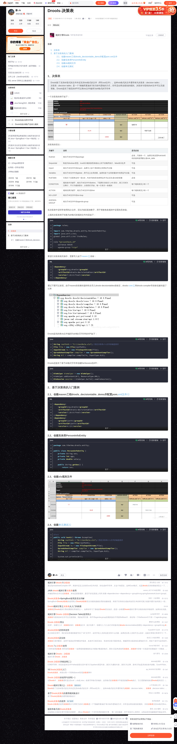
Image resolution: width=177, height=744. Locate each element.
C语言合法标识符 (18, 73)
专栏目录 (163, 575)
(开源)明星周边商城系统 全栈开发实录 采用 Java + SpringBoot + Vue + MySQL (24, 138)
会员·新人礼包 (138, 3)
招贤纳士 (75, 719)
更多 (60, 3)
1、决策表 (55, 50)
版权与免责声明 (123, 725)
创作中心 (157, 3)
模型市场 (50, 2)
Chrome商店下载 (102, 725)
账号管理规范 (113, 725)
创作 (170, 3)
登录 (125, 3)
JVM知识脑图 (13, 172)
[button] (23, 219)
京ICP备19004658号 (88, 722)
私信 (34, 31)
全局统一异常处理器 (16, 167)
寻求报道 (91, 719)
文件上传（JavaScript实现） (23, 77)
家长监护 (66, 725)
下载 (23, 3)
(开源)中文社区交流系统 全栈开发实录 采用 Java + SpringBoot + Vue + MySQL (24, 148)
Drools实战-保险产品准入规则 (26, 124)
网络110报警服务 (76, 725)
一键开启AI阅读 (25, 212)
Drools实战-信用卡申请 (24, 120)
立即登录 (106, 24)
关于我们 (67, 719)
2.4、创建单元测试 (65, 66)
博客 (17, 3)
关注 (62, 575)
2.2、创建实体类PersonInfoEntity (71, 60)
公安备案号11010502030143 (71, 722)
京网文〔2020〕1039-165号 (105, 722)
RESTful (15, 62)
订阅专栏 (161, 35)
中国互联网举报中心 (89, 725)
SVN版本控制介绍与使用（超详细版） (24, 67)
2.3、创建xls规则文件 (66, 63)
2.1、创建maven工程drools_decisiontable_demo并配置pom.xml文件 (87, 57)
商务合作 (83, 719)
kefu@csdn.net (118, 719)
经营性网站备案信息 (122, 722)
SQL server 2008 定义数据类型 (24, 81)
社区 (29, 3)
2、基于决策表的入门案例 (62, 53)
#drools (56, 25)
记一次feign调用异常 (16, 163)
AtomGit (37, 3)
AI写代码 (141, 220)
